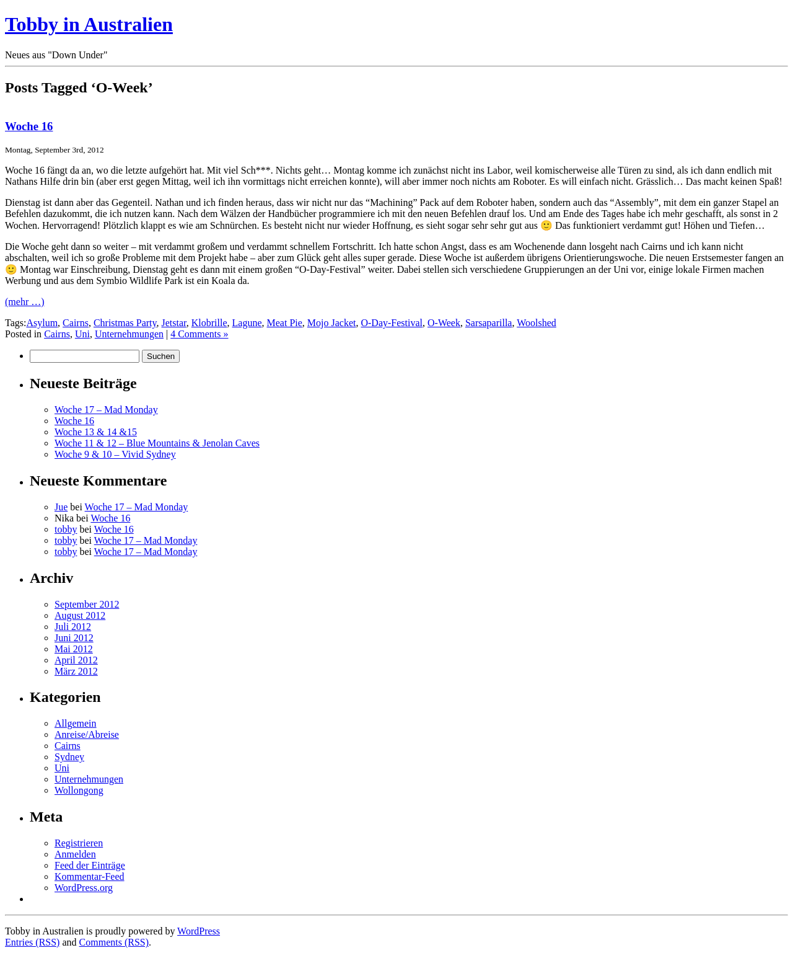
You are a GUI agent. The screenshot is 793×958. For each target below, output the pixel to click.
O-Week (443, 322)
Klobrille (209, 322)
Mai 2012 (74, 649)
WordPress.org (84, 887)
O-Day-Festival (392, 322)
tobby (66, 529)
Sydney (69, 757)
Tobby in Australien (89, 24)
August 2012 (80, 615)
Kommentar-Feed (90, 876)
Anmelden (75, 854)
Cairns (76, 322)
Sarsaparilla (488, 322)
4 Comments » (199, 334)
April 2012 (76, 660)
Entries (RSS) (32, 942)
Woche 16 (29, 126)
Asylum (42, 322)
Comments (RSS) (114, 942)
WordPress (198, 931)
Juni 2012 (74, 637)
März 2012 (76, 671)
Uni (82, 334)
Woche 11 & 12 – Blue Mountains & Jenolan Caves (157, 443)
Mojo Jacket (331, 322)
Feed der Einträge (90, 865)
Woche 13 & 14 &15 (96, 432)
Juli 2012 (73, 626)
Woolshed (536, 322)
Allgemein (76, 723)
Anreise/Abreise (87, 734)
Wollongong (79, 790)
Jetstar (174, 322)
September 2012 (87, 604)
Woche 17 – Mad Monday (106, 409)
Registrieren (79, 843)
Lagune (247, 322)
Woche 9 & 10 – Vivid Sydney (115, 454)
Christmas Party (125, 322)
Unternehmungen (129, 334)
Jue (61, 507)
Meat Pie (284, 322)
